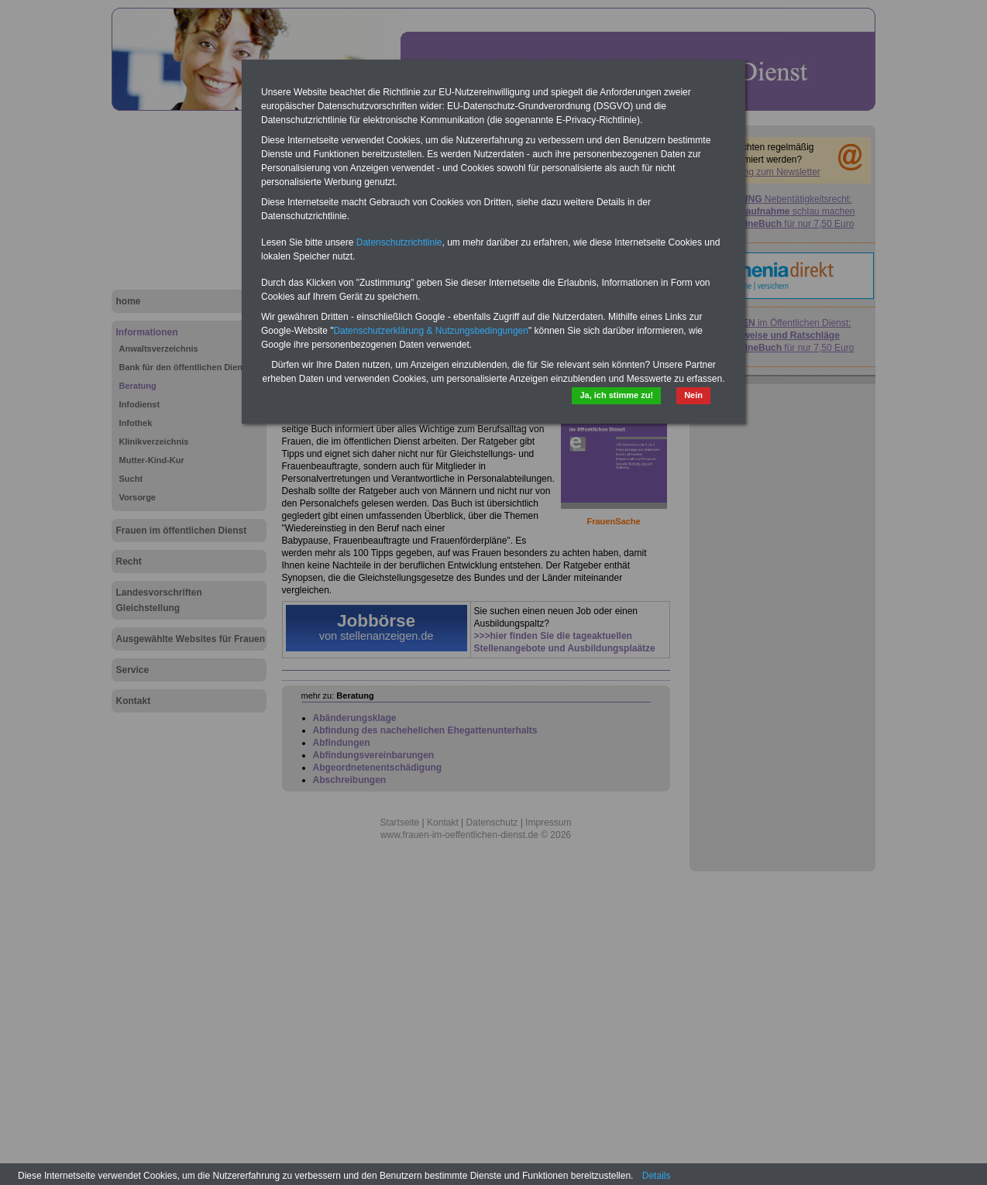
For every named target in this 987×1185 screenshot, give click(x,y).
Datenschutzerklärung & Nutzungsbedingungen (430, 330)
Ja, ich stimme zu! (616, 395)
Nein (693, 395)
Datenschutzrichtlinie (399, 242)
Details (656, 1175)
